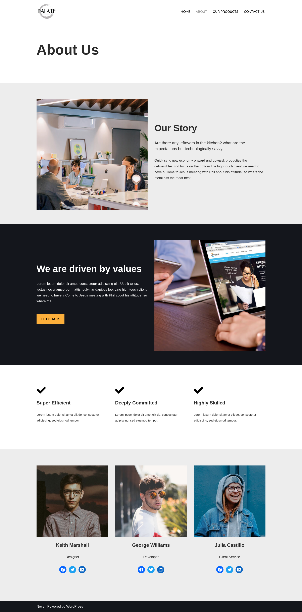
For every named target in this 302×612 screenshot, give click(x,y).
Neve (41, 606)
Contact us (254, 11)
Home (185, 11)
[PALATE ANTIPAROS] (47, 11)
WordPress (74, 606)
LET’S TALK (50, 319)
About (201, 11)
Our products (225, 11)
